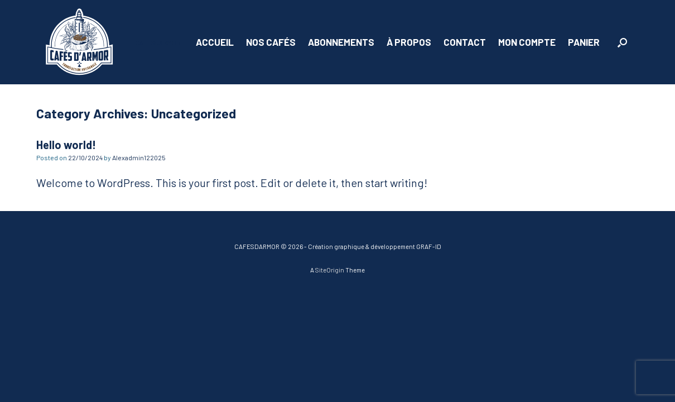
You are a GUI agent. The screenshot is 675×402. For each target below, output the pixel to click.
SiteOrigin (329, 270)
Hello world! (66, 144)
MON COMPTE (527, 41)
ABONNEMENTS (341, 41)
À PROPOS (409, 41)
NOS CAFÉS (271, 41)
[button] (622, 42)
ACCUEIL (215, 41)
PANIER (584, 41)
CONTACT (464, 41)
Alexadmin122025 (139, 157)
